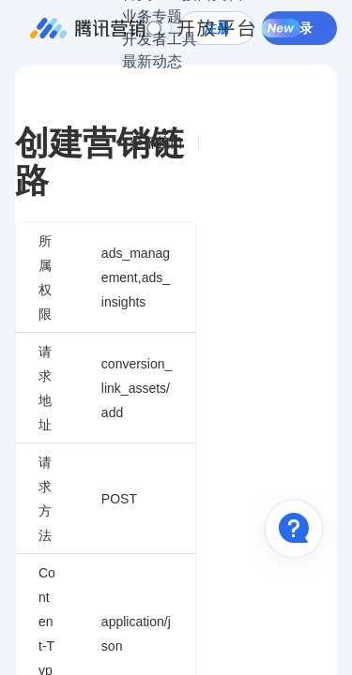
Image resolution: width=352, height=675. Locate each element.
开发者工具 (159, 39)
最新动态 (152, 61)
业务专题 (152, 16)
